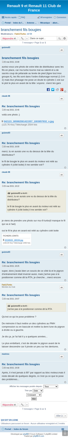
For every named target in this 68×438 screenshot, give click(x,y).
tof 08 (29, 34)
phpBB (25, 434)
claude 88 (6, 96)
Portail (7, 23)
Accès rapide (11, 17)
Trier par (34, 390)
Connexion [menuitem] (61, 17)
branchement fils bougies (21, 30)
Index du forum (21, 429)
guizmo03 (6, 47)
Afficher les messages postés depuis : (34, 386)
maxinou (5, 354)
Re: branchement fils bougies (21, 106)
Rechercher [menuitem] (64, 23)
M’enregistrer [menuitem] (46, 17)
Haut (65, 91)
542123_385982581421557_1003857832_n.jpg (29, 121)
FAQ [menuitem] (23, 17)
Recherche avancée (64, 38)
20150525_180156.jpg (14, 240)
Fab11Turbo (20, 34)
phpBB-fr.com (38, 436)
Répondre (8, 38)
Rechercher (59, 38)
